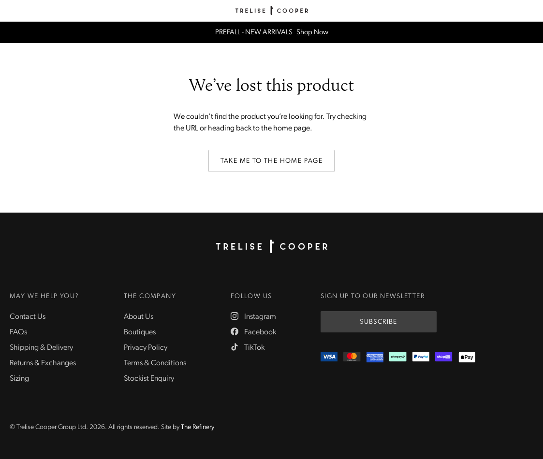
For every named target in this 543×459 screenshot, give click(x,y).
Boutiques (140, 332)
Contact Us (27, 317)
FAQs (18, 332)
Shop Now (312, 32)
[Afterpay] (397, 357)
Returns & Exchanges (43, 363)
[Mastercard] (351, 357)
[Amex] (375, 357)
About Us (138, 317)
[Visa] (329, 357)
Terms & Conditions (155, 363)
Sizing (19, 379)
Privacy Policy (145, 348)
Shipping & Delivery (41, 348)
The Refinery (197, 427)
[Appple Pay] (466, 357)
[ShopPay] (443, 357)
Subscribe (378, 322)
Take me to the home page (271, 161)
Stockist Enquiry (149, 379)
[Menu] (10, 10)
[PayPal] (420, 357)
